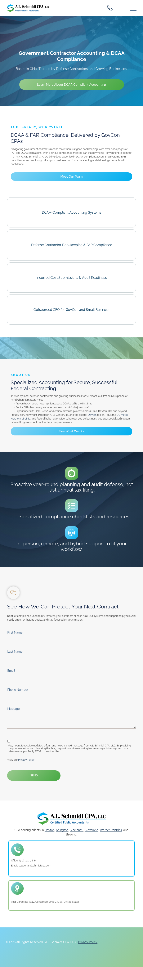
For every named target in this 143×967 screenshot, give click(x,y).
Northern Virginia (20, 418)
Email (11, 670)
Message (13, 708)
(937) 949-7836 (27, 860)
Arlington (62, 830)
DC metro (122, 414)
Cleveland (91, 830)
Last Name (14, 651)
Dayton (92, 414)
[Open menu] (133, 8)
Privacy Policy (26, 759)
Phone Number (17, 689)
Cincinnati (76, 830)
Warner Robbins (111, 830)
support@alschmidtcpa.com (35, 865)
